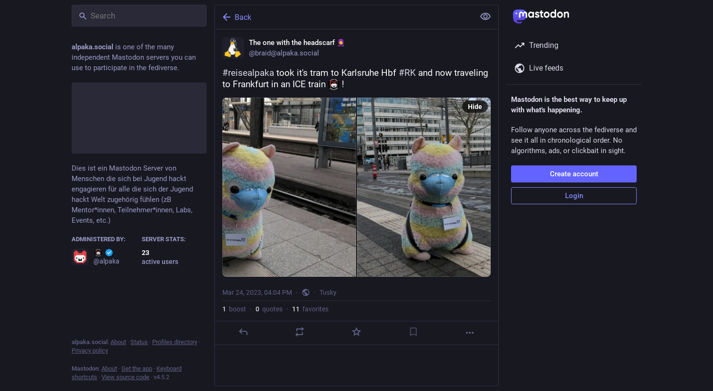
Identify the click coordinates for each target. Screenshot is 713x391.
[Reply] (243, 331)
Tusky (328, 292)
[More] (469, 332)
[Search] (139, 16)
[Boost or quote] (299, 331)
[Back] (344, 17)
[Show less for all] (485, 16)
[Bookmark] (413, 331)
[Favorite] (356, 331)
